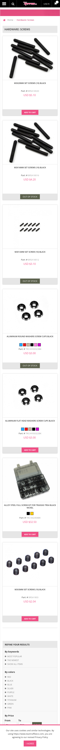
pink (9, 707)
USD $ (46, 3)
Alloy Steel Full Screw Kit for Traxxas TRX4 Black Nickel (30, 506)
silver (10, 688)
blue (9, 684)
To (24, 723)
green (10, 704)
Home (10, 19)
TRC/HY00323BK (33, 349)
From (11, 723)
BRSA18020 (33, 90)
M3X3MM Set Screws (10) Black (30, 589)
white (10, 696)
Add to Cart (30, 112)
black (10, 680)
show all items (15, 664)
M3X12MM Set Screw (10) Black (30, 252)
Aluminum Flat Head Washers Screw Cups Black (30, 420)
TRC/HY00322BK (33, 433)
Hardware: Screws (25, 19)
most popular (14, 656)
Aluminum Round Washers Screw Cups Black (30, 336)
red (9, 677)
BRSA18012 (33, 259)
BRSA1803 (34, 597)
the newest (13, 660)
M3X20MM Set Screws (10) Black (30, 83)
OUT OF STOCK (30, 196)
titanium (11, 700)
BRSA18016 (33, 175)
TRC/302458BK (33, 517)
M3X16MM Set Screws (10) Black (30, 167)
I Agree (30, 743)
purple (10, 692)
